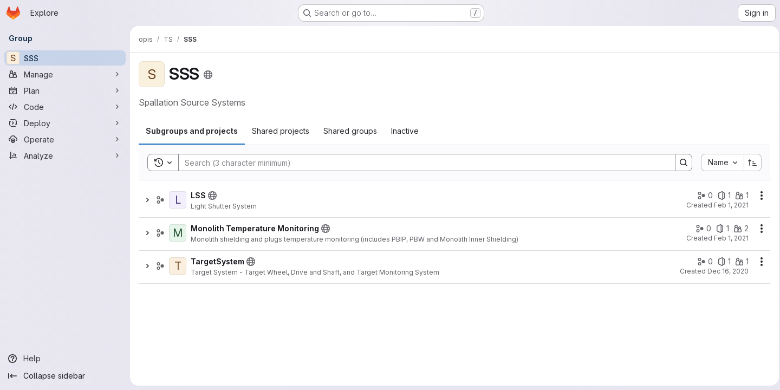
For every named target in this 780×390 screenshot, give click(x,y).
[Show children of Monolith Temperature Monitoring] (147, 233)
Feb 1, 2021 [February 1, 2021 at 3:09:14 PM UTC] (728, 238)
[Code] (65, 106)
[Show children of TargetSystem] (147, 266)
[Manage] (65, 74)
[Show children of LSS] (147, 200)
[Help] (65, 358)
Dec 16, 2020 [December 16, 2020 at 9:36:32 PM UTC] (724, 271)
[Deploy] (65, 123)
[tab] (192, 131)
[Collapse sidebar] (65, 376)
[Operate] (65, 139)
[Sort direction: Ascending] (749, 162)
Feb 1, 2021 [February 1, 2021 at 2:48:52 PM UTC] (728, 205)
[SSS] (65, 58)
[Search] (420, 162)
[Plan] (65, 90)
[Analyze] (65, 155)
